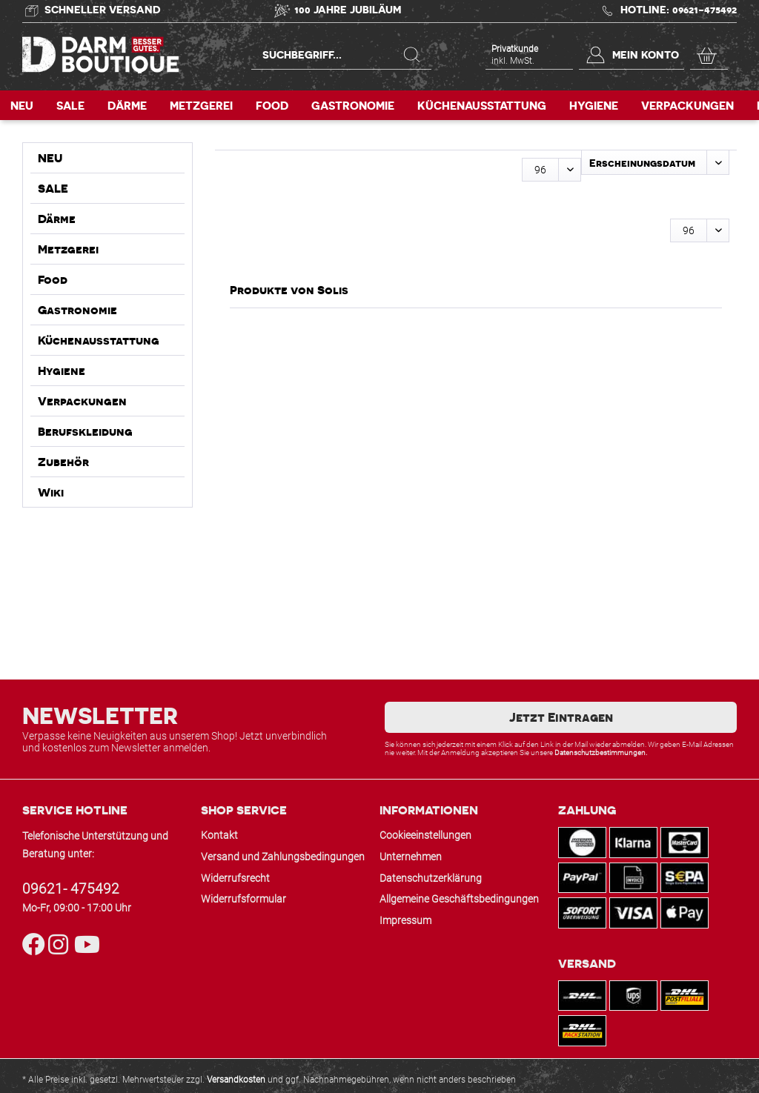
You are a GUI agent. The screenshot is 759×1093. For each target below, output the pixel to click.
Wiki (51, 492)
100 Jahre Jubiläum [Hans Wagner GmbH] (347, 9)
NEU (50, 157)
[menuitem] (341, 61)
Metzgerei (68, 249)
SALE (53, 188)
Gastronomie (77, 309)
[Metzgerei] (201, 105)
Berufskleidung (85, 431)
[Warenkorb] (709, 55)
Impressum (405, 920)
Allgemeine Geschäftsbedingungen (459, 899)
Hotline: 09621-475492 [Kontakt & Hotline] (678, 9)
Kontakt (219, 835)
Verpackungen (82, 400)
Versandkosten (236, 1079)
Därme (57, 218)
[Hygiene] (594, 105)
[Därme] (127, 105)
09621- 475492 (70, 888)
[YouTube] (84, 945)
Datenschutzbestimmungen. (600, 752)
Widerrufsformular (243, 899)
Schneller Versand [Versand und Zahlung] (102, 9)
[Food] (272, 105)
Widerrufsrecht (235, 878)
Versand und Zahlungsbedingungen (283, 857)
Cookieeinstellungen (425, 835)
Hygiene (61, 370)
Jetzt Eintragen (561, 717)
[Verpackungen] (687, 105)
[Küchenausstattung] (482, 105)
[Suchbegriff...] (341, 55)
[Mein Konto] (631, 55)
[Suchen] (411, 55)
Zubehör (63, 461)
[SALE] (70, 105)
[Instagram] (61, 945)
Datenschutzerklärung (431, 878)
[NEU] (22, 105)
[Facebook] (35, 945)
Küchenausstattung (98, 340)
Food (52, 279)
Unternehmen (411, 857)
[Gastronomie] (353, 105)
